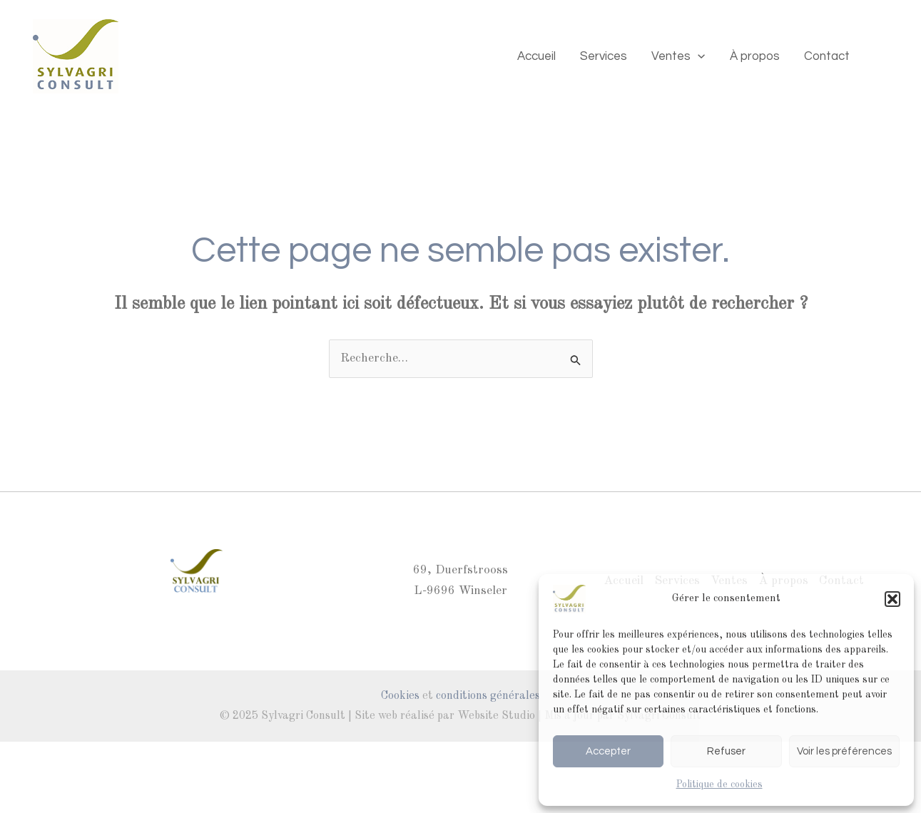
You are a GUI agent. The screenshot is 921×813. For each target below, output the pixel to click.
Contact (827, 56)
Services (603, 56)
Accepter (608, 751)
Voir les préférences (844, 751)
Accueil (536, 56)
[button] (892, 599)
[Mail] (882, 56)
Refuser (726, 751)
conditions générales (488, 696)
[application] (698, 56)
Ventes (678, 56)
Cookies (400, 696)
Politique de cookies (719, 784)
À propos (755, 56)
